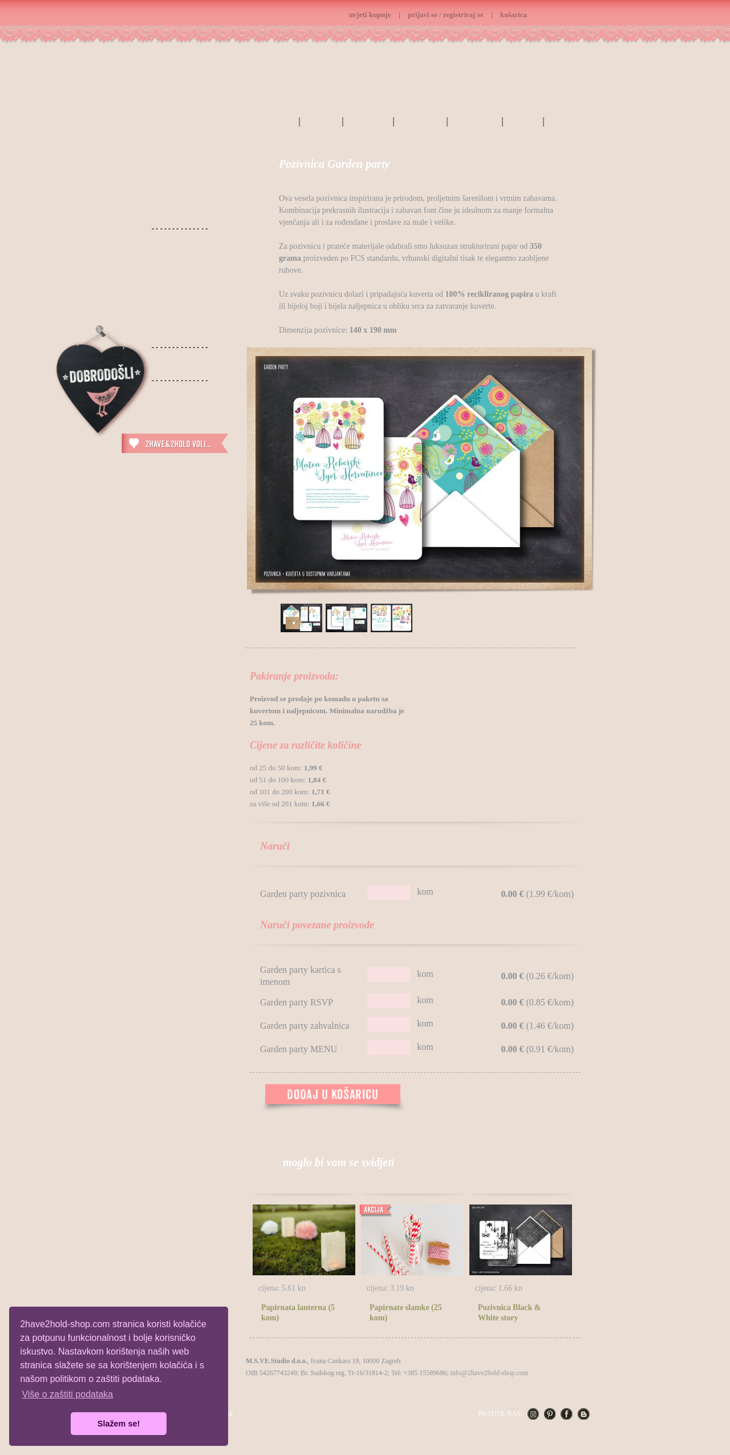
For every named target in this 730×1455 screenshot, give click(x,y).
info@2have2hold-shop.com (489, 1373)
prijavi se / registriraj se (446, 14)
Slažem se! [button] (119, 1423)
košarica (513, 14)
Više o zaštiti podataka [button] (67, 1394)
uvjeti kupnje (370, 14)
